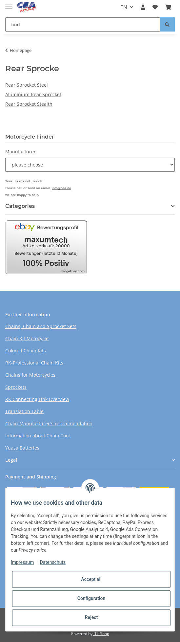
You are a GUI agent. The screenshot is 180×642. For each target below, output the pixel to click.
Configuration (91, 598)
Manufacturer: (21, 151)
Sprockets (16, 387)
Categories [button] (20, 206)
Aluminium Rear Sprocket (33, 94)
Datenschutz (53, 562)
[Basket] (168, 7)
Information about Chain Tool (37, 435)
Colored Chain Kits (25, 350)
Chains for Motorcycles (30, 375)
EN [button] (123, 7)
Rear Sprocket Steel (26, 85)
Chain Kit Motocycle (27, 338)
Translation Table (24, 411)
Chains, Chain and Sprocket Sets (40, 326)
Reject (91, 617)
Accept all (91, 579)
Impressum (22, 562)
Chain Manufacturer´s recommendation (48, 423)
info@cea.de (61, 188)
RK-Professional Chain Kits (34, 363)
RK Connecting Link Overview (37, 399)
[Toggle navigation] (8, 4)
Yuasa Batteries (22, 448)
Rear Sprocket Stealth (28, 104)
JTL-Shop (101, 633)
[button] (143, 7)
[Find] (82, 24)
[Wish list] (155, 7)
